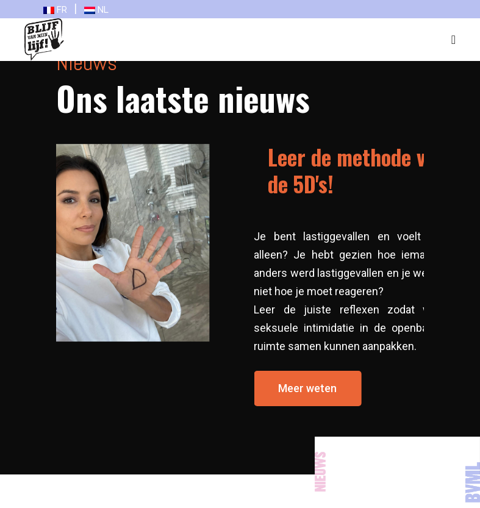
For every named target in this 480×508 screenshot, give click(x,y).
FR (55, 10)
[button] (316, 388)
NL (96, 10)
